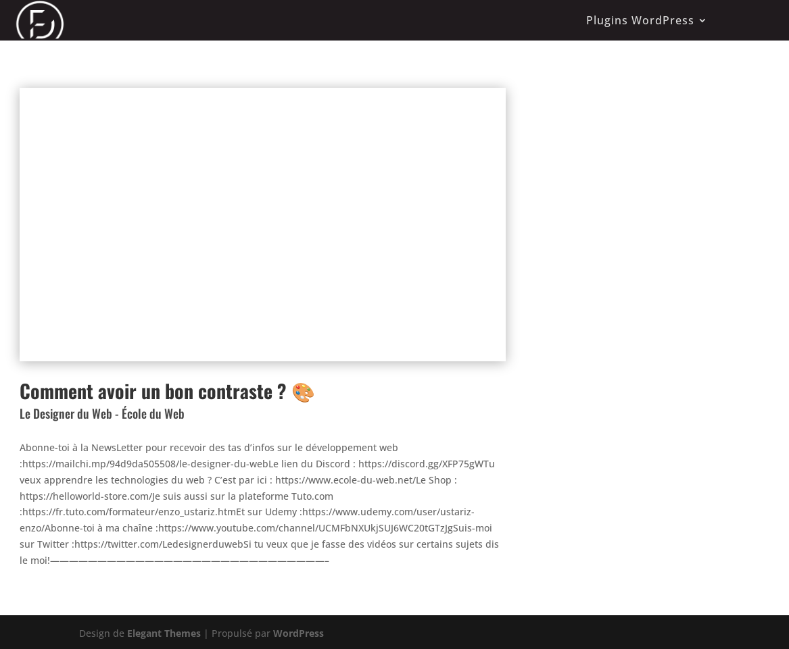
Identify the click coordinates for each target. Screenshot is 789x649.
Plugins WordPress (640, 20)
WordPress (298, 633)
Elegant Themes (164, 633)
